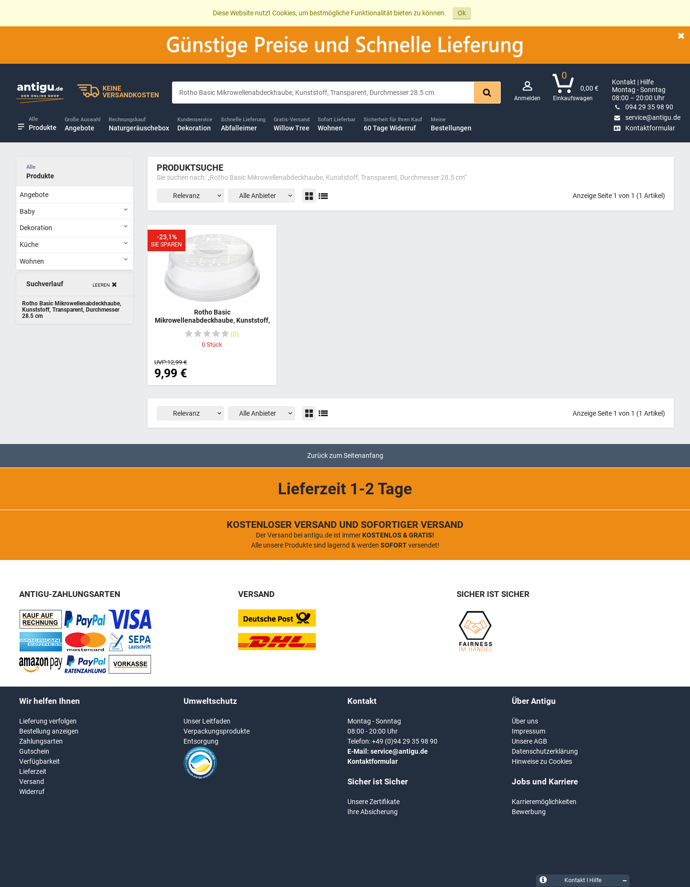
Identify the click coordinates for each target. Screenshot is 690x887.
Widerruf (32, 791)
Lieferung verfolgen (48, 721)
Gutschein (34, 751)
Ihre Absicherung (372, 812)
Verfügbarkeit (39, 761)
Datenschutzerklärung (545, 751)
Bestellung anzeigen (49, 731)
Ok (462, 13)
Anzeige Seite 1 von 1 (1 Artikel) (619, 195)
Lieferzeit (32, 771)
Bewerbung (529, 812)
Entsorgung (201, 741)
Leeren (101, 285)
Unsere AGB (529, 741)
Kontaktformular (643, 128)
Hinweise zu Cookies (542, 761)
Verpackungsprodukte (217, 731)
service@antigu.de (646, 117)
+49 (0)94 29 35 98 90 (404, 741)
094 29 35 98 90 (642, 107)
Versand (31, 781)
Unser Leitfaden (207, 721)
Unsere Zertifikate (373, 801)
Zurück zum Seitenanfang (345, 455)
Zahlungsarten (41, 741)
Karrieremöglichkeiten (544, 801)
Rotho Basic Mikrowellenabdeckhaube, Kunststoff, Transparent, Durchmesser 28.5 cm (212, 320)
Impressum (528, 731)
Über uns (525, 721)
